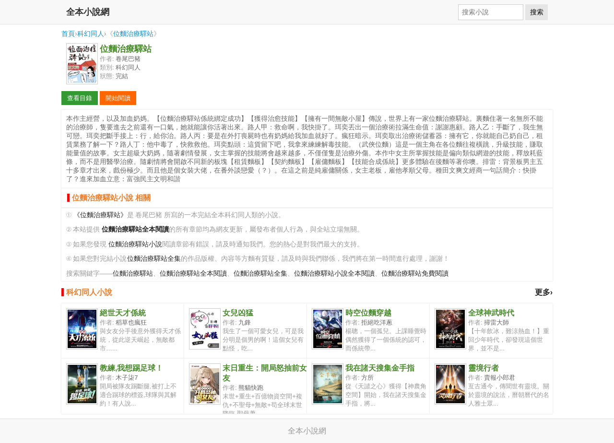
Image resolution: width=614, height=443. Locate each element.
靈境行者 (483, 368)
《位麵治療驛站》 (100, 215)
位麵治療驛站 (133, 33)
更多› (544, 292)
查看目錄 (79, 98)
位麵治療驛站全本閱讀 (193, 273)
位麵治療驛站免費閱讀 (415, 273)
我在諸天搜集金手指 (379, 368)
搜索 (536, 12)
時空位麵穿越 (368, 313)
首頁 (68, 33)
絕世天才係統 (123, 313)
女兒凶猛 (238, 313)
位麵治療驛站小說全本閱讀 (334, 273)
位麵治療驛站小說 (135, 244)
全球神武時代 (491, 313)
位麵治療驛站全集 (154, 258)
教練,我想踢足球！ (131, 368)
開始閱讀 (118, 98)
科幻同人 (90, 33)
